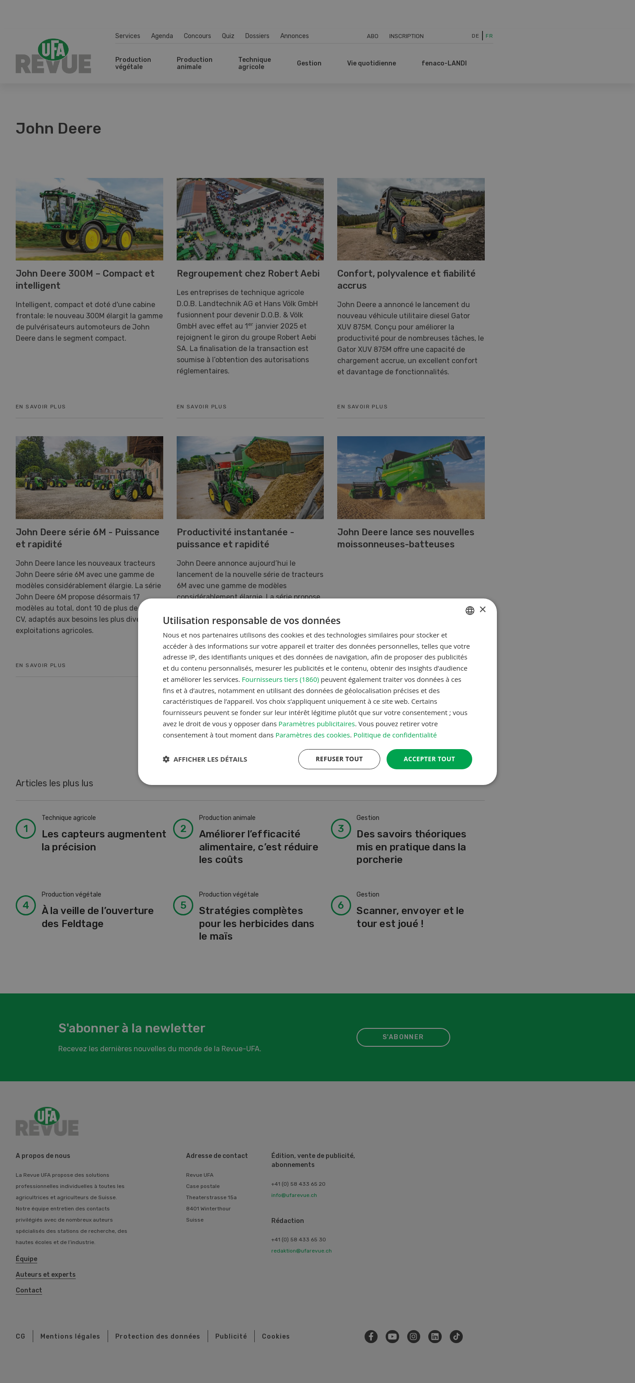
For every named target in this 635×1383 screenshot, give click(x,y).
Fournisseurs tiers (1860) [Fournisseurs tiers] (280, 679)
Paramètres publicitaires (316, 723)
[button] (205, 759)
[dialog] (317, 691)
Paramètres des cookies (312, 734)
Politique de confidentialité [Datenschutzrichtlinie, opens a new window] (395, 734)
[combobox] (469, 610)
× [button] (482, 610)
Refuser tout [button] (338, 758)
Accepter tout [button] (429, 758)
